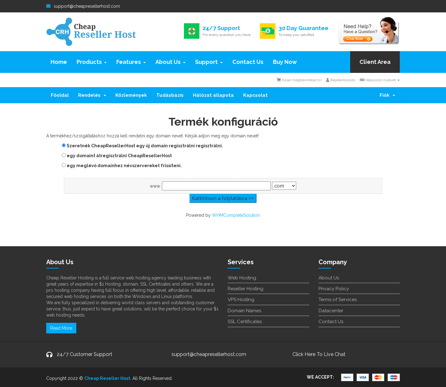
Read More (61, 328)
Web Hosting (242, 278)
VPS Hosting (241, 299)
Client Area (374, 62)
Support (209, 62)
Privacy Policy (334, 288)
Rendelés (92, 95)
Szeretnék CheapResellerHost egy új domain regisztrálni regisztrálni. (142, 145)
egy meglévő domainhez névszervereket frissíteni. (122, 165)
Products (92, 62)
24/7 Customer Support (84, 354)
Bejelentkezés (340, 80)
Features (131, 62)
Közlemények (131, 95)
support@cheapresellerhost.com (83, 6)
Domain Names (244, 311)
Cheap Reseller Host (107, 378)
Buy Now (285, 62)
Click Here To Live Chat (319, 354)
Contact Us (247, 62)
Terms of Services (338, 299)
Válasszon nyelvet (380, 80)
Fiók (387, 95)
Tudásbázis (170, 95)
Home (59, 62)
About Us (170, 62)
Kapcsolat (255, 95)
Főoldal (60, 95)
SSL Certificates (245, 321)
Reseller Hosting (245, 288)
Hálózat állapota (213, 95)
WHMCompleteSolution (236, 215)
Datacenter (331, 311)
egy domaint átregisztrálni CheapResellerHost (117, 155)
